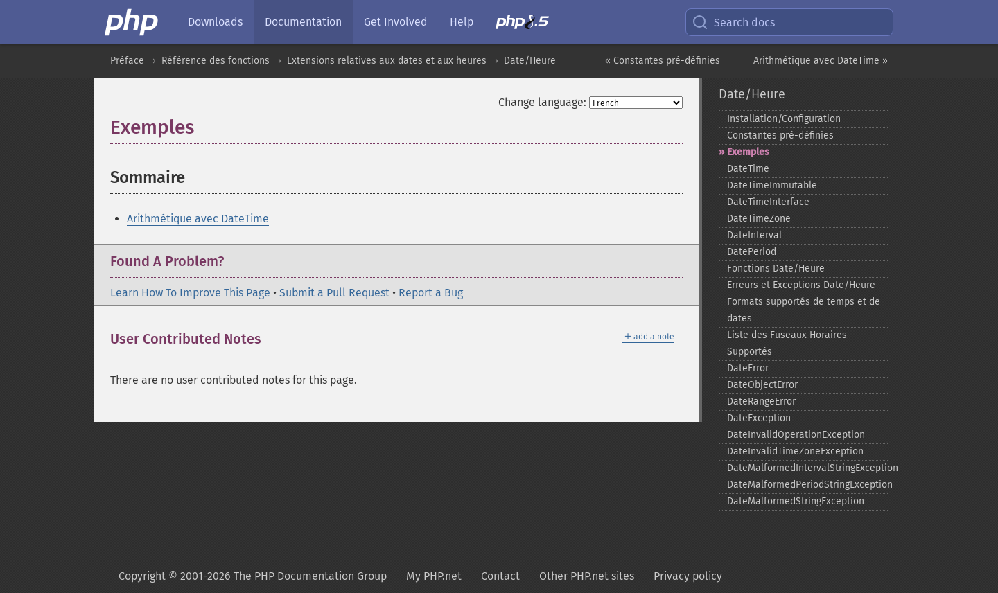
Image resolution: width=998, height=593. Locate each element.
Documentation (303, 21)
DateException (759, 418)
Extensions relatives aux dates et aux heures (387, 61)
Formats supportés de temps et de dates (803, 310)
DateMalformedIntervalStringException (807, 468)
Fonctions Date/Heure (776, 268)
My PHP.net (434, 576)
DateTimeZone (759, 218)
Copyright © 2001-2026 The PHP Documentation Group (253, 576)
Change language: (542, 102)
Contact (500, 576)
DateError (748, 368)
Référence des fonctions (215, 61)
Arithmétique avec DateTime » (820, 61)
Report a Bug (431, 292)
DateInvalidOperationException (796, 435)
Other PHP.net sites (586, 576)
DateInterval (754, 235)
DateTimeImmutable (772, 185)
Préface (127, 61)
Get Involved (396, 21)
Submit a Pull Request (334, 292)
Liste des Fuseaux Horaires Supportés (787, 343)
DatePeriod (751, 252)
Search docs (733, 22)
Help (461, 21)
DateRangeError (761, 401)
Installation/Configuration (784, 119)
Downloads (215, 21)
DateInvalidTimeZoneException (795, 451)
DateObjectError (762, 385)
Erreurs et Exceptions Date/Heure (801, 285)
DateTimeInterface (768, 202)
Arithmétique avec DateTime (198, 218)
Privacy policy (688, 576)
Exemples (748, 152)
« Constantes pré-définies (662, 61)
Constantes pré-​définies (780, 135)
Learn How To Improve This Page (190, 292)
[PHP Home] (132, 22)
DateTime (748, 169)
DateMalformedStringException (795, 501)
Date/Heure (530, 61)
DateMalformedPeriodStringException (807, 484)
